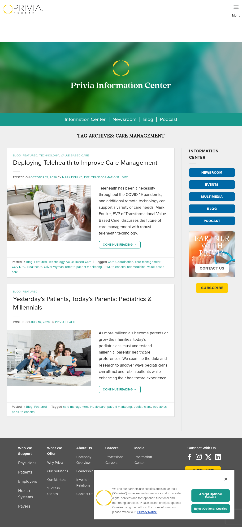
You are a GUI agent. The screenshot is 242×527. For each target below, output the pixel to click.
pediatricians (142, 406)
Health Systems (25, 494)
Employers (27, 481)
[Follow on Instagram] (199, 457)
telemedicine (136, 266)
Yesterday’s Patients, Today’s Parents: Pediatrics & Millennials (82, 303)
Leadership (85, 471)
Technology (49, 155)
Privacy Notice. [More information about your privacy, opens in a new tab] (147, 512)
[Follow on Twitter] (208, 457)
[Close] (226, 479)
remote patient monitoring (83, 266)
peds (15, 411)
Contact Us (84, 493)
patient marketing (119, 406)
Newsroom (124, 119)
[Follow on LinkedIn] (218, 457)
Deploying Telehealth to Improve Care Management (85, 162)
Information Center (85, 119)
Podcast (168, 119)
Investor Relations (83, 482)
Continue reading (120, 244)
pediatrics (160, 406)
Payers (24, 506)
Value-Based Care (75, 155)
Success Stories (53, 491)
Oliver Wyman (54, 266)
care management (147, 261)
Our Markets (56, 479)
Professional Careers (114, 459)
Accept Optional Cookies (210, 495)
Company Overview (83, 459)
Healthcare (34, 266)
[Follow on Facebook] (189, 457)
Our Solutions (57, 471)
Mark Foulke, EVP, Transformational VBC (95, 177)
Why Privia (55, 462)
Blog (148, 119)
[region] (164, 494)
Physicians (27, 463)
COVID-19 (18, 266)
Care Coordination (120, 261)
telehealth (118, 266)
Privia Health (65, 322)
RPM (107, 266)
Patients (25, 472)
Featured (30, 155)
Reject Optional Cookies (210, 508)
